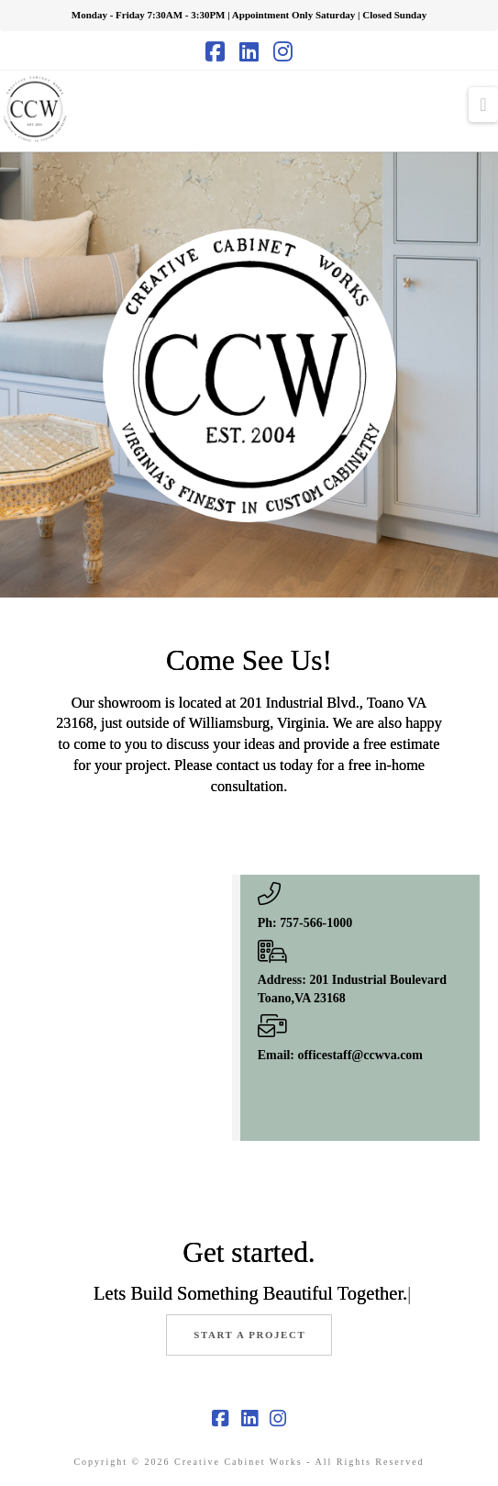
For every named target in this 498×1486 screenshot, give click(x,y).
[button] (483, 104)
